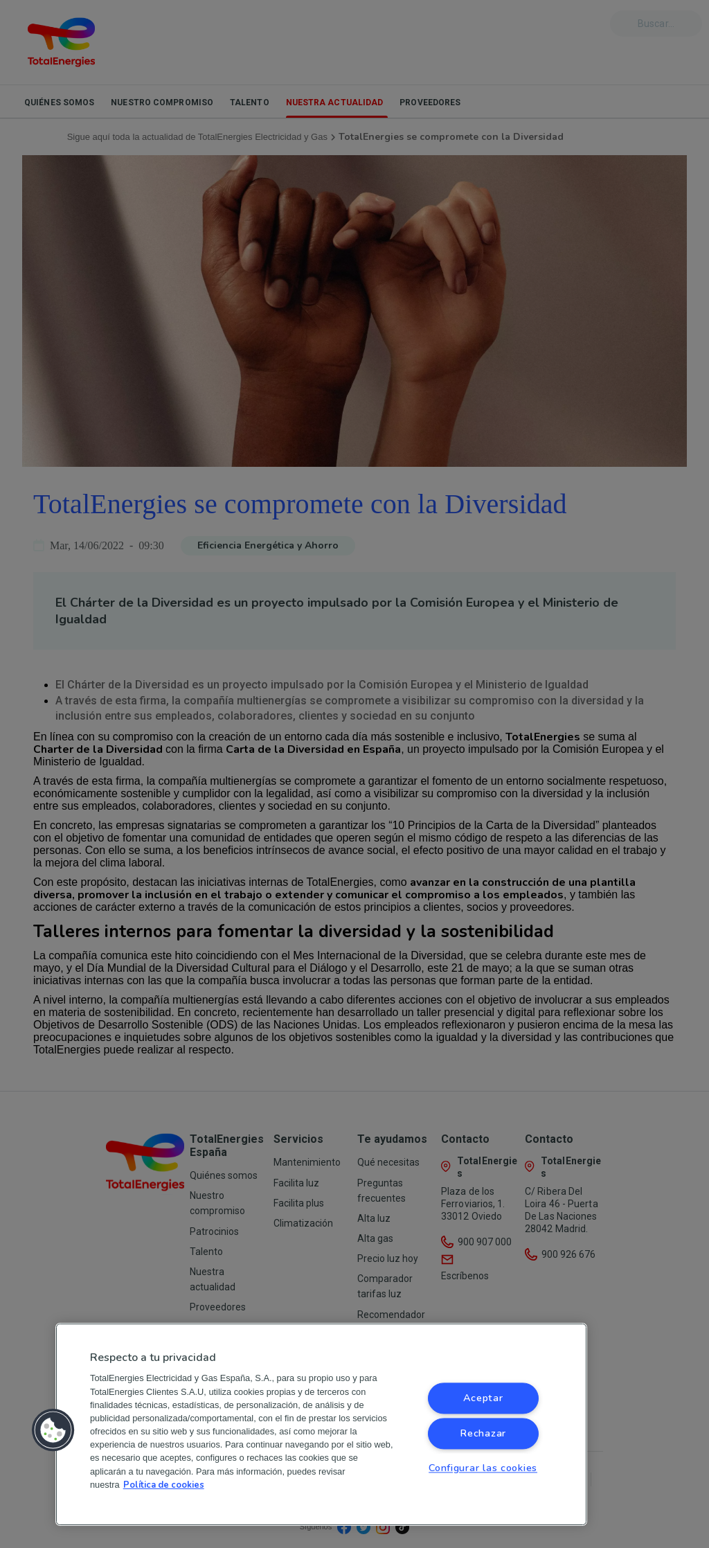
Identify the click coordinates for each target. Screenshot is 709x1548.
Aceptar (483, 1398)
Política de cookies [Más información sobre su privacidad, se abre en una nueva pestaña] (163, 1485)
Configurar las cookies (483, 1468)
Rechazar (483, 1434)
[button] (53, 1430)
